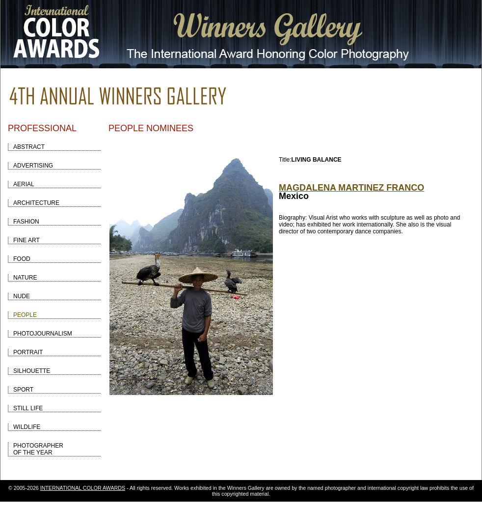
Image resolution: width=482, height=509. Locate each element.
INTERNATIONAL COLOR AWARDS (82, 488)
